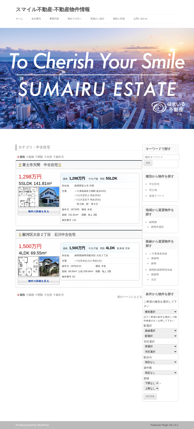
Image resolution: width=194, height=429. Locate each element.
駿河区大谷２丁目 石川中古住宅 (46, 235)
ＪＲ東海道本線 (158, 253)
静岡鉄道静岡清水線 (160, 269)
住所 (48, 156)
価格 (21, 156)
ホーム (19, 18)
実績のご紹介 (97, 18)
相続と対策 (119, 18)
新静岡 (155, 274)
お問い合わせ (140, 18)
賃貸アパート (157, 195)
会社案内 (36, 18)
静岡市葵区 (157, 226)
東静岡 (155, 258)
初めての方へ (75, 18)
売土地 (153, 189)
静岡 (153, 263)
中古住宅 (154, 184)
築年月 (58, 156)
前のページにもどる (129, 296)
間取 (39, 156)
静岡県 (153, 222)
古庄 (153, 279)
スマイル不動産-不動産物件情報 (53, 9)
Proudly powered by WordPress (32, 425)
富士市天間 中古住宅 (40, 165)
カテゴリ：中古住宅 (34, 147)
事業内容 (54, 18)
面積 (30, 156)
